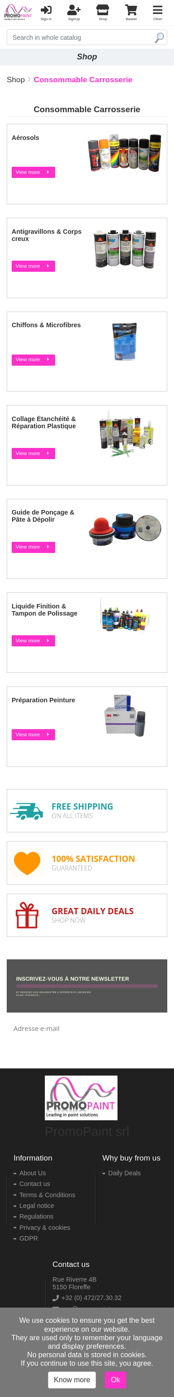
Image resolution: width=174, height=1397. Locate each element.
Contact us (34, 1183)
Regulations (36, 1216)
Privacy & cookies (44, 1227)
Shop (16, 79)
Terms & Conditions (47, 1195)
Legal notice (36, 1205)
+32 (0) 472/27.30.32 (91, 1297)
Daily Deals (124, 1173)
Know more (72, 1380)
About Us (32, 1173)
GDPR (28, 1238)
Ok (115, 1380)
